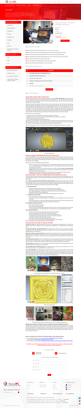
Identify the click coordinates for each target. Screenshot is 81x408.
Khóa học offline (43, 385)
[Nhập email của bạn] (11, 392)
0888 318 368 (43, 393)
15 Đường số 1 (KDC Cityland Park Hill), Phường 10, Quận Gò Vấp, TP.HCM (56, 340)
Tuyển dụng (55, 388)
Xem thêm (49, 89)
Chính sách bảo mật (73, 405)
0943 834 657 (30, 393)
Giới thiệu (28, 385)
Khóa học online (43, 386)
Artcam (57, 29)
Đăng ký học (64, 40)
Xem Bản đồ (66, 399)
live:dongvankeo (70, 393)
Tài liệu (54, 385)
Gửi (49, 374)
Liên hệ (28, 388)
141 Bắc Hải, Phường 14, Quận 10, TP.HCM (44, 339)
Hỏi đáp (54, 386)
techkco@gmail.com (63, 353)
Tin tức (28, 386)
